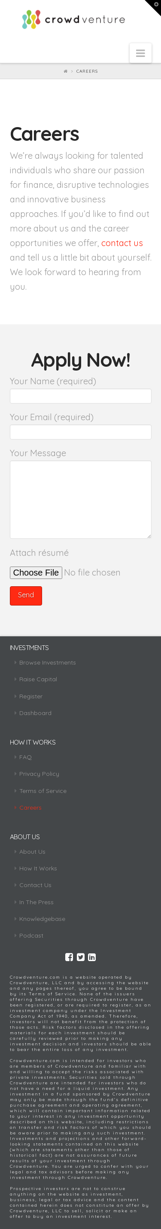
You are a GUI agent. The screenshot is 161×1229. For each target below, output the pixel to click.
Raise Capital (38, 679)
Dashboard (35, 713)
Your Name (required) (81, 389)
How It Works (38, 868)
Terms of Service (43, 791)
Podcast (31, 935)
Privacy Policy (39, 774)
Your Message (81, 460)
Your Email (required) (81, 425)
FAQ (25, 757)
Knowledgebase (42, 919)
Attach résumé (81, 561)
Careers (30, 807)
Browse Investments (47, 662)
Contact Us (35, 885)
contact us (122, 242)
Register (31, 696)
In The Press (36, 902)
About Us (32, 851)
